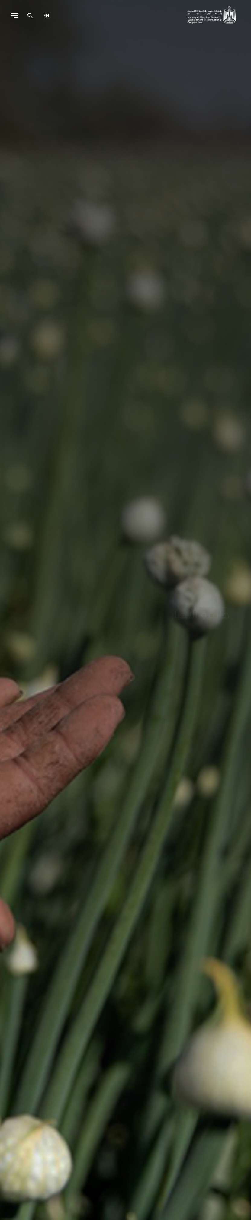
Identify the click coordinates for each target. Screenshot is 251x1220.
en (46, 15)
